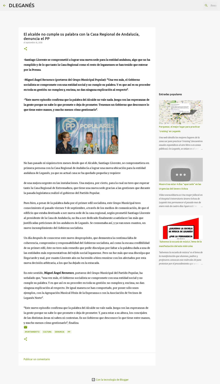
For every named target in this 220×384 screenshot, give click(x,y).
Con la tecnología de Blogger (110, 379)
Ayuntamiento (32, 332)
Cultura (47, 332)
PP (69, 332)
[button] (25, 49)
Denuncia (59, 332)
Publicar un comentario (37, 359)
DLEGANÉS (21, 5)
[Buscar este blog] (201, 5)
